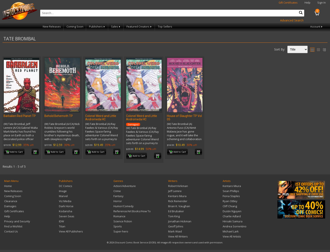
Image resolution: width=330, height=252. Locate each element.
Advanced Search (291, 20)
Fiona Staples (231, 196)
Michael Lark (231, 231)
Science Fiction (122, 221)
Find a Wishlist (13, 226)
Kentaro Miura (177, 196)
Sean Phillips (231, 191)
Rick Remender (177, 201)
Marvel (63, 196)
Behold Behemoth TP (58, 116)
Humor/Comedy (123, 206)
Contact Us (11, 231)
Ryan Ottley (230, 201)
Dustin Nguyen (232, 211)
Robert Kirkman (178, 186)
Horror (117, 201)
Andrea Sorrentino (234, 226)
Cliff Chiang (230, 206)
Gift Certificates (288, 2)
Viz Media (65, 201)
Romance (119, 216)
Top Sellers (165, 26)
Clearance (10, 201)
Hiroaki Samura (232, 221)
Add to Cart (14, 152)
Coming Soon (75, 26)
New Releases (52, 26)
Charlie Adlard (232, 216)
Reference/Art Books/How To (132, 211)
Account (316, 26)
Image (63, 191)
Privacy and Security (17, 221)
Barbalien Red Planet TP (20, 116)
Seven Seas (66, 216)
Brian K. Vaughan (179, 206)
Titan (62, 226)
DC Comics (65, 186)
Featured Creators (139, 26)
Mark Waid (175, 231)
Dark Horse (66, 206)
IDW (61, 221)
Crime (117, 191)
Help (307, 2)
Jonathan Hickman (179, 221)
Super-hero (120, 231)
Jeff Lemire (175, 191)
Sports (117, 226)
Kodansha (65, 211)
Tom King (174, 216)
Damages (10, 206)
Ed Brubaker (176, 211)
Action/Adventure (124, 186)
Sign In (321, 2)
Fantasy (118, 196)
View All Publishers (71, 231)
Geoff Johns (175, 226)
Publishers (97, 26)
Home (8, 186)
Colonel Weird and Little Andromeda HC (100, 117)
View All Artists (232, 236)
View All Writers (178, 236)
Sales (116, 26)
